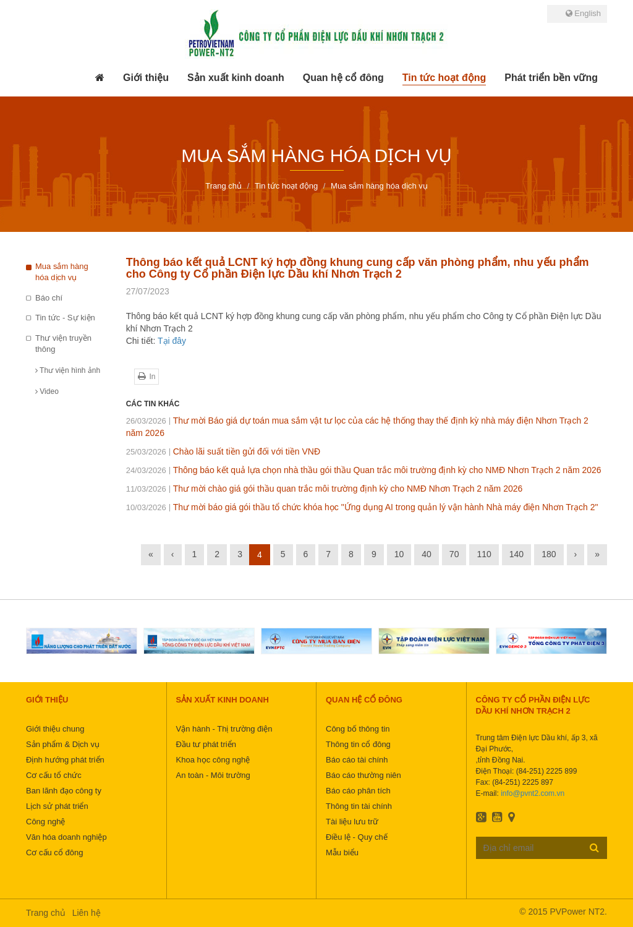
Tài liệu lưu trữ (352, 821)
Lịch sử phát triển (57, 806)
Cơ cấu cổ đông (54, 852)
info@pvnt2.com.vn (532, 793)
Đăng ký (594, 847)
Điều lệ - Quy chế (357, 837)
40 (426, 554)
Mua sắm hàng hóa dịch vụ (61, 272)
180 (549, 554)
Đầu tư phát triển (206, 744)
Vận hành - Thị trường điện (224, 728)
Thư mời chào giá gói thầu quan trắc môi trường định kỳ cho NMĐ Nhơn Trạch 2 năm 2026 (324, 488)
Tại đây (172, 341)
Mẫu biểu (342, 852)
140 (516, 554)
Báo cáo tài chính (357, 759)
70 (454, 554)
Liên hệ (86, 913)
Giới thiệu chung (55, 728)
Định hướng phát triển (65, 759)
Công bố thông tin (357, 728)
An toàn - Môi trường (213, 775)
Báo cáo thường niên (363, 775)
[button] (146, 78)
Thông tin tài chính (359, 806)
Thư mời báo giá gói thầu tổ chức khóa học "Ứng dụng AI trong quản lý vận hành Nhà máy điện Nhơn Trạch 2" (362, 507)
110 (484, 554)
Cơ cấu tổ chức (54, 775)
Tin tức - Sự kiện (65, 317)
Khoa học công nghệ (213, 759)
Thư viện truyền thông (63, 343)
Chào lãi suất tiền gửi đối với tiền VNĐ (223, 451)
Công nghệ (45, 821)
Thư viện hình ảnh (67, 370)
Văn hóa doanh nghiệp (66, 837)
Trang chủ (46, 913)
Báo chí (48, 297)
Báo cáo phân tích (358, 790)
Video (47, 391)
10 (399, 554)
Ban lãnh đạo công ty (63, 790)
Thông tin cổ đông (358, 744)
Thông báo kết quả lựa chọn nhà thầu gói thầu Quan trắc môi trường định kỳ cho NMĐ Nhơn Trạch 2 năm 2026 (363, 470)
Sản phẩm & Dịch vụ (63, 744)
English (583, 13)
